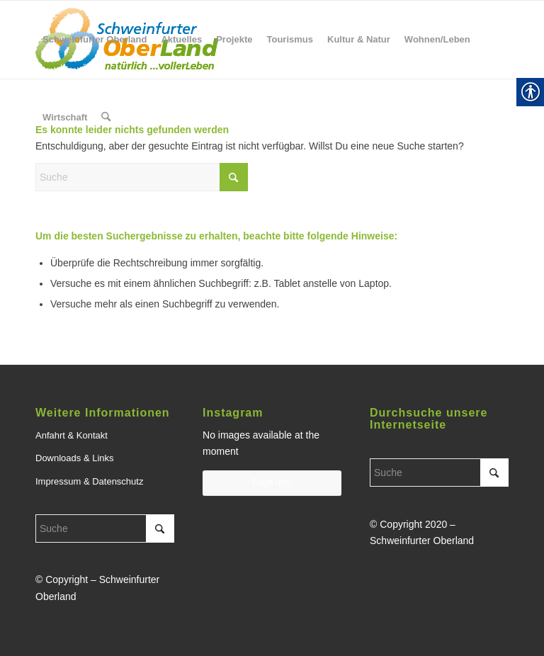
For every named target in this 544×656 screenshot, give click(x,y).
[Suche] (141, 177)
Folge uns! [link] (272, 482)
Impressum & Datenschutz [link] (89, 481)
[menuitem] (94, 40)
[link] (94, 40)
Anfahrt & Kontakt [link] (71, 435)
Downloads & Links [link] (74, 458)
